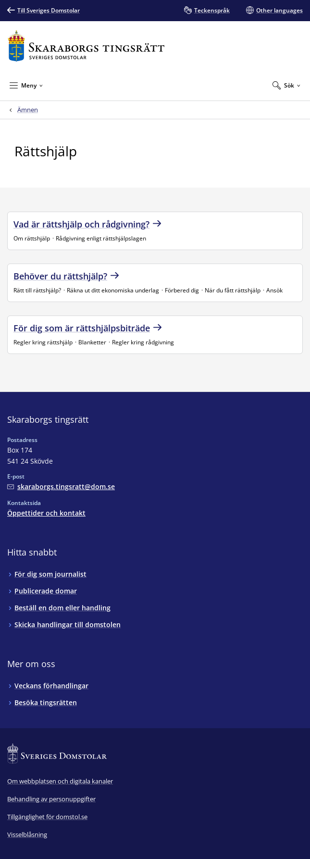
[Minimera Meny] (26, 85)
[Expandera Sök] (286, 85)
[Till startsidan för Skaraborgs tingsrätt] (86, 46)
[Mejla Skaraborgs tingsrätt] (61, 486)
